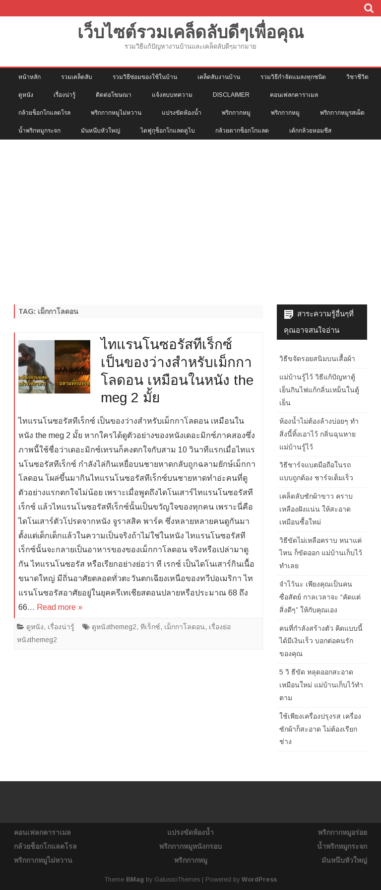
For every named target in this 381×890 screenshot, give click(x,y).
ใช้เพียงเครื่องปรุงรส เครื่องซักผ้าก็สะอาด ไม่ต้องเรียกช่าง (320, 729)
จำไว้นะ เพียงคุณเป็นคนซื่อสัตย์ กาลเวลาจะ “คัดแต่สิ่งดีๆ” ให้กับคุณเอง (320, 597)
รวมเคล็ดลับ (76, 77)
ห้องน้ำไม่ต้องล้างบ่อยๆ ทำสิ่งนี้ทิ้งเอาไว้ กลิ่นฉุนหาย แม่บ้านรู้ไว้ (319, 434)
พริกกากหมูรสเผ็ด (342, 112)
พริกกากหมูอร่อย (342, 832)
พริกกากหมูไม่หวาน (116, 112)
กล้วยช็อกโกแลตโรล (44, 112)
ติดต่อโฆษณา (113, 94)
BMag (135, 879)
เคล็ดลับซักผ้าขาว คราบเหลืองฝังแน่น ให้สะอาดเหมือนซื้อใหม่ (316, 509)
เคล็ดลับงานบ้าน (218, 77)
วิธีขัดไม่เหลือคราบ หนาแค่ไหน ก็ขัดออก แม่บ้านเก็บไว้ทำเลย (320, 553)
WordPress (259, 879)
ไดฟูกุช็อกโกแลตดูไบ (167, 130)
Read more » (59, 607)
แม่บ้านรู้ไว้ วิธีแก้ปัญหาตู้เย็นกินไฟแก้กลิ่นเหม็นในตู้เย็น (319, 390)
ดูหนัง (25, 94)
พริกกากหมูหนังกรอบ (190, 846)
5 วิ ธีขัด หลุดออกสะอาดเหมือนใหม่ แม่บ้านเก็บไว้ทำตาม (321, 685)
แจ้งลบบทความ (172, 94)
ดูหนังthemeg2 (114, 627)
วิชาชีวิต (357, 77)
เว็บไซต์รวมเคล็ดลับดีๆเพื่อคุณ (190, 32)
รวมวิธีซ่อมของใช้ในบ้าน (145, 77)
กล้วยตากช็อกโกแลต (242, 130)
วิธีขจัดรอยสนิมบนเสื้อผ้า (317, 359)
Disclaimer (231, 94)
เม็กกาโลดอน (184, 627)
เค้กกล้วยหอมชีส (310, 130)
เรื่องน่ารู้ (64, 94)
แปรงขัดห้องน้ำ (181, 112)
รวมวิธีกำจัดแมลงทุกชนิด (293, 77)
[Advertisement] (190, 214)
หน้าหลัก (29, 77)
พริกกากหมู (236, 112)
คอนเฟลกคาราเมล (294, 94)
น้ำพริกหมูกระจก (39, 130)
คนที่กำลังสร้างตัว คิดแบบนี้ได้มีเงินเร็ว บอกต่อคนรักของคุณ (321, 641)
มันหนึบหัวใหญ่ (100, 130)
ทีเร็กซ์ (150, 627)
